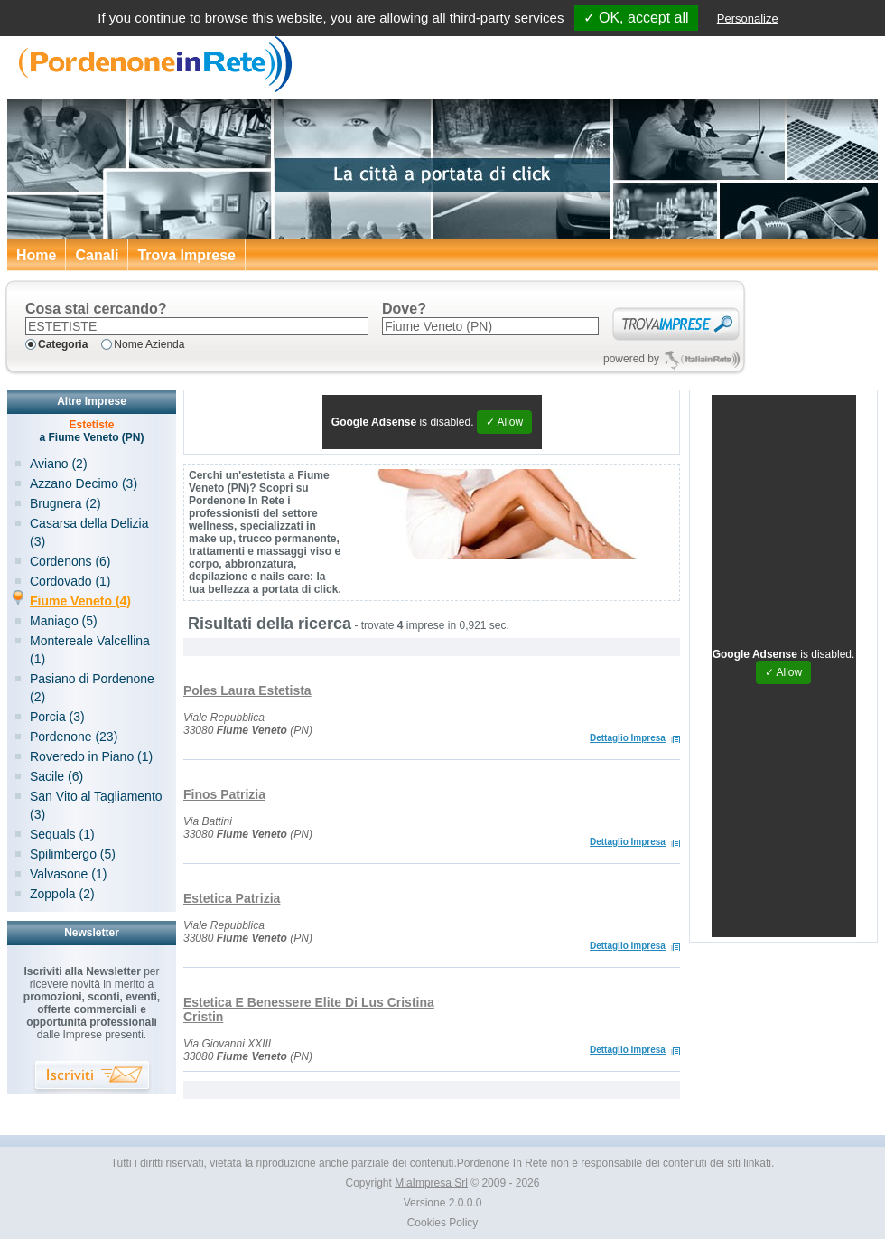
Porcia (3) (57, 716)
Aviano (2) (59, 463)
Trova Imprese (186, 255)
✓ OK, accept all (636, 17)
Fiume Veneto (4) (80, 601)
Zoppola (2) (62, 894)
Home (36, 255)
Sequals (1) (62, 834)
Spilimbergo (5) (73, 854)
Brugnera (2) (65, 503)
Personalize (747, 18)
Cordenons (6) (70, 561)
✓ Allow (504, 422)
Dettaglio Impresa (628, 738)
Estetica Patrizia (231, 898)
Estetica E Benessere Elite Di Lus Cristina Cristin (308, 1009)
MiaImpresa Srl (431, 1183)
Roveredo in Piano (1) (91, 756)
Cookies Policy (443, 1222)
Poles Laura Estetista (247, 690)
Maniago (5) (64, 621)
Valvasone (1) (68, 874)
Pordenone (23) (73, 736)
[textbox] (196, 326)
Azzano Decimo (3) (83, 483)
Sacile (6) (56, 776)
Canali (96, 255)
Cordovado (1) (70, 581)
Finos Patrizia (224, 794)
